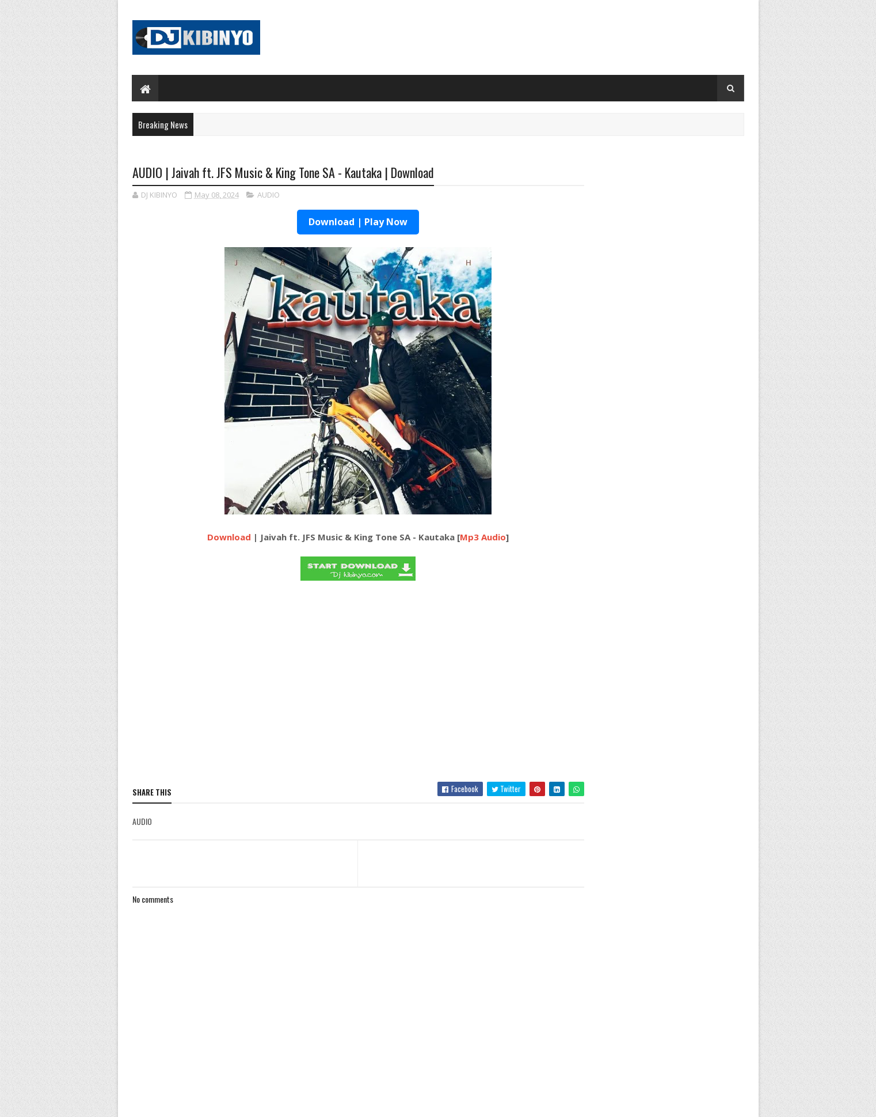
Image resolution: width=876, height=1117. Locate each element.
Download (207, 538)
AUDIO (268, 196)
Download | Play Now (336, 223)
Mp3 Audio (461, 538)
